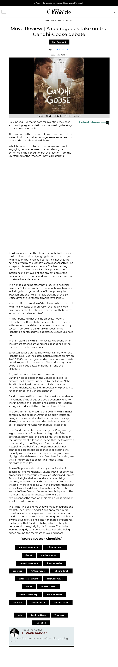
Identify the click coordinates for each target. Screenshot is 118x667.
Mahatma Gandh (61, 571)
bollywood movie (55, 547)
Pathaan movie (38, 571)
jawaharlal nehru (48, 555)
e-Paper (37, 3)
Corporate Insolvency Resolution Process (62, 3)
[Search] (115, 12)
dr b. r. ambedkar (54, 563)
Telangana (59, 615)
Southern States (38, 615)
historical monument (28, 547)
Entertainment (59, 42)
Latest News (89, 122)
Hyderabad (41, 623)
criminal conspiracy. (28, 563)
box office (18, 571)
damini (28, 555)
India (20, 615)
